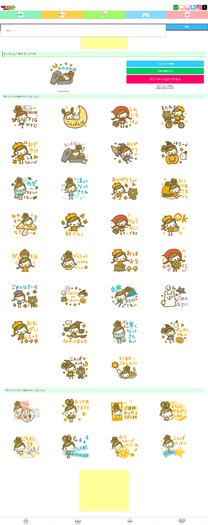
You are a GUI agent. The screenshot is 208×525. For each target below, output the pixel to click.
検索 (187, 27)
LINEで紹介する (165, 71)
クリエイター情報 (165, 64)
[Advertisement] (104, 41)
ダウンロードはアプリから (165, 79)
